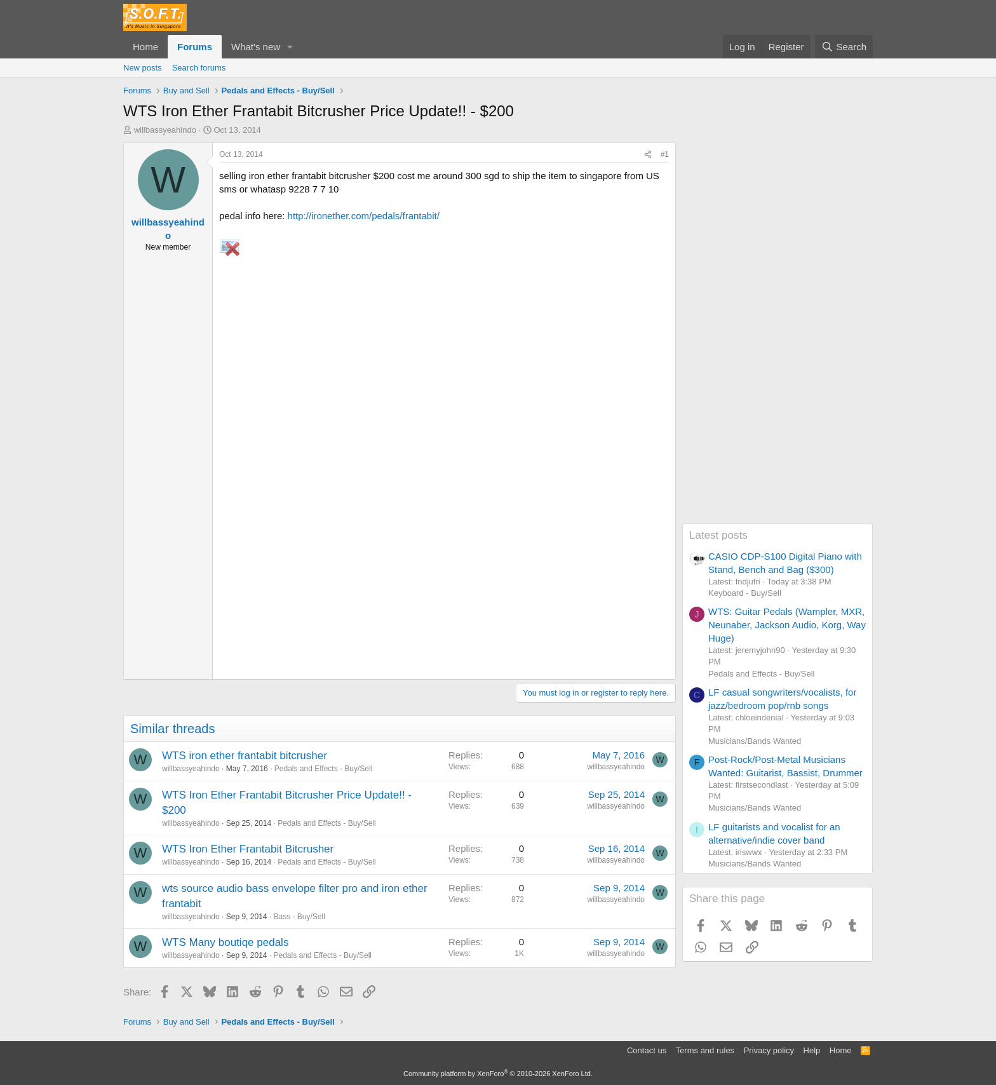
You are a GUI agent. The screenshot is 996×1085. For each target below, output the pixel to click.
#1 (665, 154)
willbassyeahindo (165, 130)
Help (812, 1050)
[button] (290, 46)
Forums (194, 46)
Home (145, 46)
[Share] (648, 154)
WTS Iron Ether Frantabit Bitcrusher (247, 849)
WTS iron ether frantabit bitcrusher (244, 756)
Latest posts (718, 535)
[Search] (844, 46)
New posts (142, 67)
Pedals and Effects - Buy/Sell (323, 768)
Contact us (646, 1050)
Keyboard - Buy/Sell (744, 593)
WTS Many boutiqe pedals (225, 942)
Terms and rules (705, 1050)
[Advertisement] (777, 332)
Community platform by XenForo (498, 1073)
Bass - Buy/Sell (299, 916)
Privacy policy (769, 1050)
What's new (255, 46)
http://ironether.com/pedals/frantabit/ (364, 215)
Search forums (199, 67)
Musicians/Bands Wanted (754, 741)
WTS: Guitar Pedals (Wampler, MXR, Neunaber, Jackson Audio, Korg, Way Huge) (787, 625)
